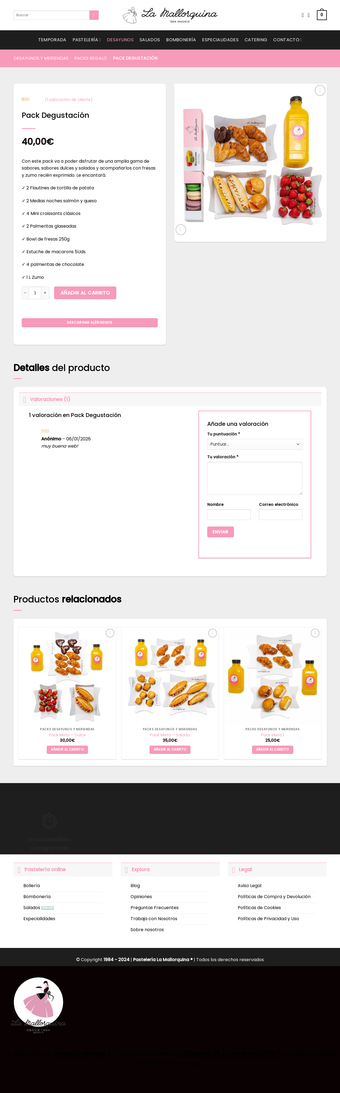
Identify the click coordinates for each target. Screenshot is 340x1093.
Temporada (52, 40)
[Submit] (94, 15)
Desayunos (120, 40)
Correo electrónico (278, 504)
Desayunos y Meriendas (40, 58)
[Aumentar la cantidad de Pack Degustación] (45, 293)
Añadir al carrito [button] (67, 749)
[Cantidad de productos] (35, 293)
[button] (322, 15)
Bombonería (181, 40)
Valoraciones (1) (44, 399)
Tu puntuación (223, 434)
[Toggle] (24, 399)
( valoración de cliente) (69, 99)
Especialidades (220, 40)
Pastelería (87, 40)
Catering (256, 40)
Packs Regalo (90, 58)
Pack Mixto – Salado (170, 735)
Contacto (287, 40)
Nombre (215, 504)
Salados (150, 40)
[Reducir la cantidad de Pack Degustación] (25, 293)
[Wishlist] (303, 15)
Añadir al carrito (85, 292)
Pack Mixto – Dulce (67, 735)
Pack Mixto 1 (272, 735)
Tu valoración (222, 457)
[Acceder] (310, 15)
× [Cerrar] (7, 1083)
